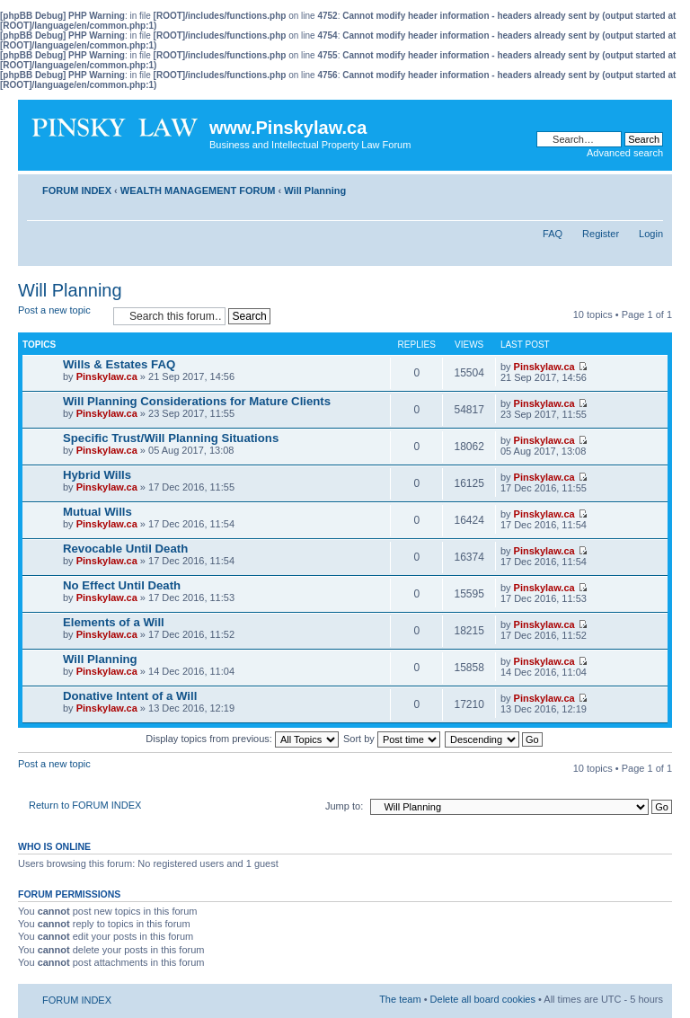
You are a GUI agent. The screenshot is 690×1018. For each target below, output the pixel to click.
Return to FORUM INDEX (85, 805)
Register (600, 233)
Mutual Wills (97, 511)
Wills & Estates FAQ (119, 364)
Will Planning (315, 190)
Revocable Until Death (125, 548)
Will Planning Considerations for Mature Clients (197, 401)
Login (651, 233)
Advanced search (625, 152)
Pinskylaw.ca (106, 376)
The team (399, 999)
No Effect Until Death (122, 585)
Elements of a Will (113, 622)
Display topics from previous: (242, 738)
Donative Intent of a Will (130, 696)
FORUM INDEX (76, 190)
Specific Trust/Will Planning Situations (171, 438)
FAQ (552, 233)
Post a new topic (61, 316)
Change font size (650, 187)
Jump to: (344, 806)
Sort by (391, 738)
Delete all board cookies (482, 999)
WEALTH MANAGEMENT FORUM (198, 190)
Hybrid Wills (97, 475)
